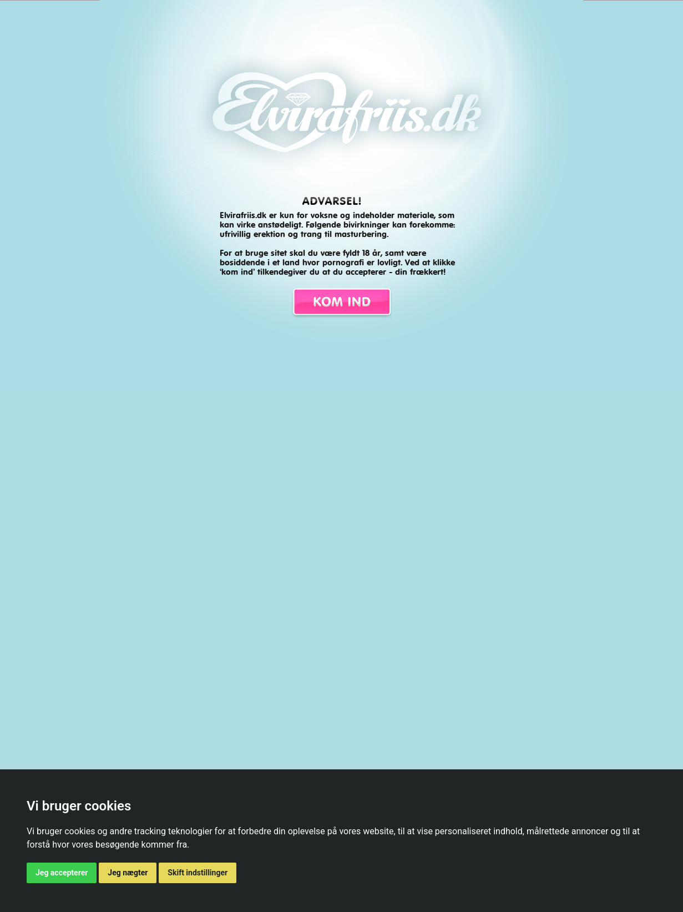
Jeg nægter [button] (128, 872)
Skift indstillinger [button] (197, 872)
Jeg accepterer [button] (62, 872)
